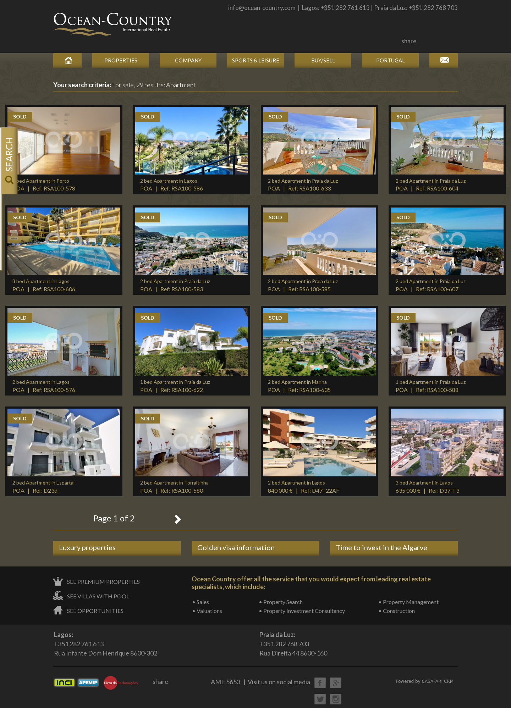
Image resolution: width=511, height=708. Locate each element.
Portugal (390, 60)
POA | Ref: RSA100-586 (171, 185)
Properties (120, 60)
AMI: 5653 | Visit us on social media (260, 682)
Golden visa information (236, 547)
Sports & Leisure (255, 60)
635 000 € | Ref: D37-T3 (427, 487)
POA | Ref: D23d (43, 487)
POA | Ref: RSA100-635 (299, 386)
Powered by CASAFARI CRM (425, 681)
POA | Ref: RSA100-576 (43, 386)
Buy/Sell (323, 60)
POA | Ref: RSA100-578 (43, 185)
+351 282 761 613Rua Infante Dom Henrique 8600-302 (105, 644)
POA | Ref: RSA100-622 (175, 386)
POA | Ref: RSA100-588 (431, 386)
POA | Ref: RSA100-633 (303, 185)
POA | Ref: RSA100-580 (174, 487)
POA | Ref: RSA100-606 (43, 285)
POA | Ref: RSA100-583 (175, 285)
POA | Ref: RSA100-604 (431, 185)
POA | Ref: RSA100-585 (303, 285)
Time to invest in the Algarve (381, 547)
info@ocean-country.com (262, 7)
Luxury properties (87, 547)
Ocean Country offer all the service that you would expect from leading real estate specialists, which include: (311, 583)
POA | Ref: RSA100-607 (431, 285)
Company (188, 60)
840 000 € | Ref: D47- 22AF (303, 487)
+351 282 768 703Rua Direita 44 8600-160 (293, 644)
